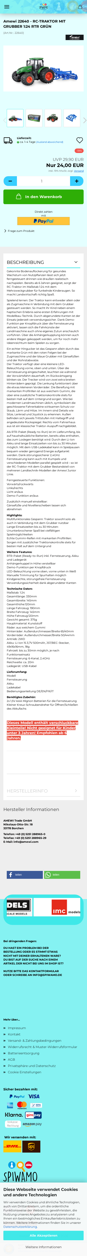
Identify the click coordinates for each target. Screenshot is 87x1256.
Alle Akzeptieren (43, 1235)
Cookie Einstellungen (24, 1072)
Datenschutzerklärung (20, 1227)
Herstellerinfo (27, 791)
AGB (11, 1059)
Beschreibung (25, 262)
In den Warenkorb (38, 196)
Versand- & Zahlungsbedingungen (34, 1041)
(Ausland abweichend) (49, 142)
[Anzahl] (43, 181)
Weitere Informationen (43, 1247)
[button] (10, 181)
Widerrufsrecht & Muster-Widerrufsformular (42, 1047)
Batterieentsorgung (23, 1053)
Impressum (17, 1028)
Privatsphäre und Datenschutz (32, 1066)
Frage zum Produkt (21, 231)
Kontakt (14, 1034)
